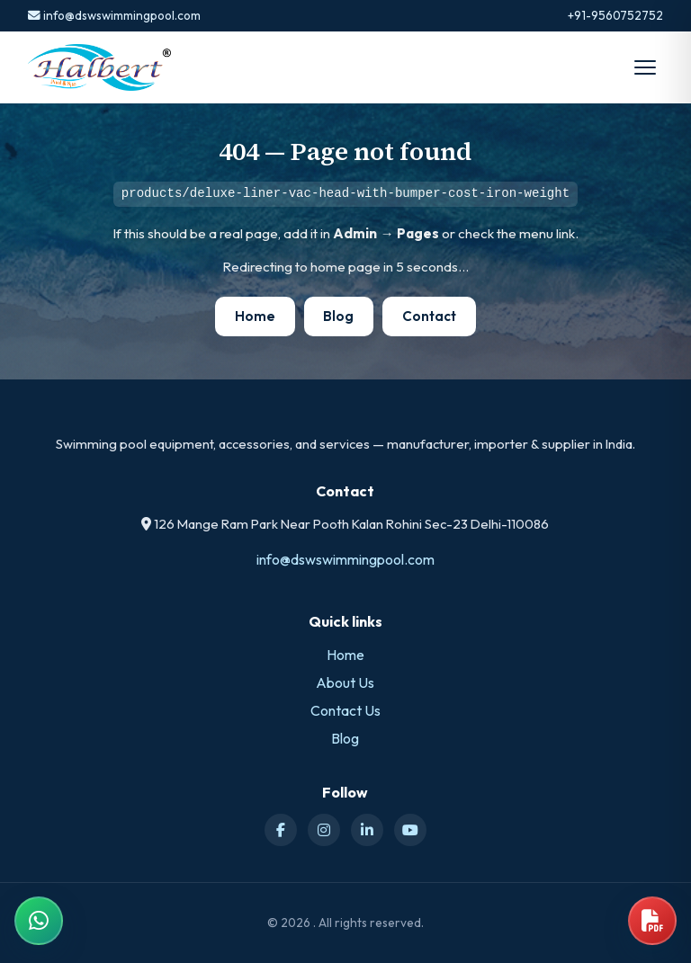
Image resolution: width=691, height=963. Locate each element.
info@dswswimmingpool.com (114, 15)
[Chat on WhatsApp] (38, 920)
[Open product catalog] (652, 920)
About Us (345, 682)
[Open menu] (645, 67)
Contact (429, 316)
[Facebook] (281, 830)
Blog (338, 316)
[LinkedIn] (367, 830)
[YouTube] (410, 830)
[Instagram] (324, 830)
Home (255, 316)
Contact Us (345, 710)
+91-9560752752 (615, 15)
